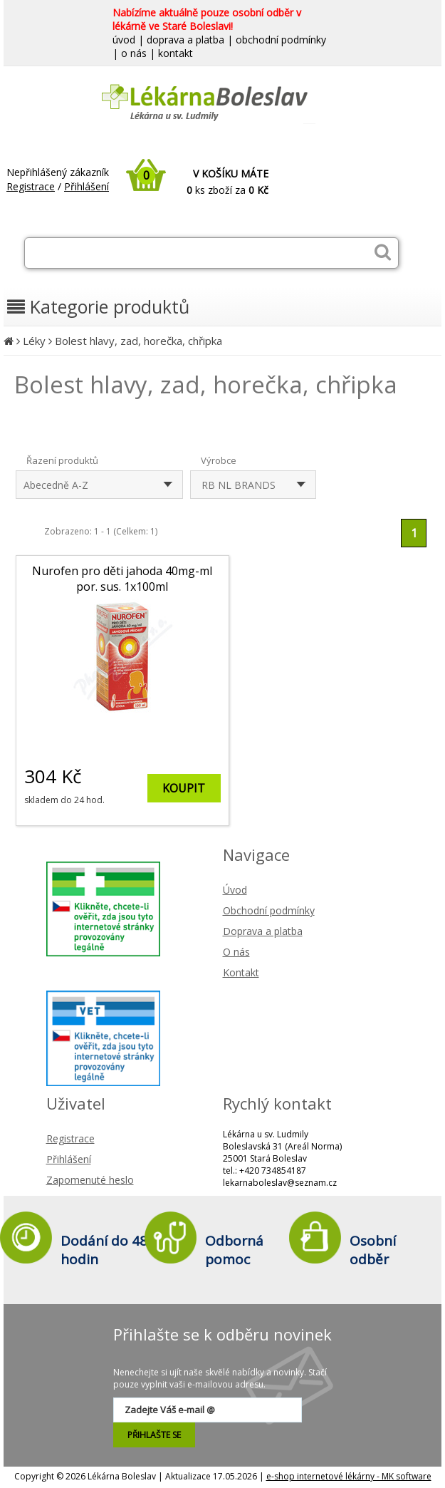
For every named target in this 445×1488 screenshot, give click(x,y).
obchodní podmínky (281, 39)
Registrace (30, 186)
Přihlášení (86, 186)
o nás (134, 53)
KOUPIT (183, 788)
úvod (123, 39)
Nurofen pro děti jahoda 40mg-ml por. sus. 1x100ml (122, 578)
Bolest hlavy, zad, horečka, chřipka (138, 341)
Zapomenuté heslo (90, 1180)
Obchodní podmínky (269, 910)
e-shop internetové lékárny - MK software (348, 1476)
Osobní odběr (373, 1250)
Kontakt (241, 972)
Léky (34, 341)
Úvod (235, 890)
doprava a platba (185, 39)
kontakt (175, 53)
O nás (236, 952)
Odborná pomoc (234, 1250)
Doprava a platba (263, 931)
